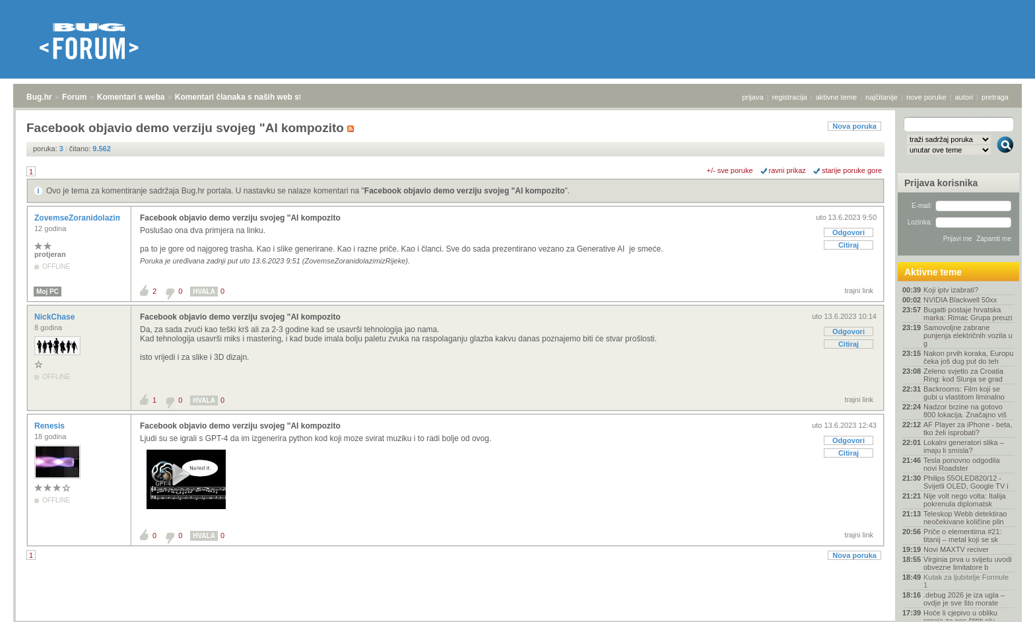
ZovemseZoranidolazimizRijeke (94, 218)
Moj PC (47, 291)
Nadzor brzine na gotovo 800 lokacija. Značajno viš (965, 411)
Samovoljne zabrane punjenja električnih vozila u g (968, 335)
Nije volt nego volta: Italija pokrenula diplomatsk (964, 500)
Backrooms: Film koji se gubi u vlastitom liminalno (964, 393)
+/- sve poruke (730, 170)
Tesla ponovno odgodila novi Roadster (961, 464)
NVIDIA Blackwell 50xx (960, 300)
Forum (74, 97)
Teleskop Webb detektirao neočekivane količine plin (965, 518)
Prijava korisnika (941, 183)
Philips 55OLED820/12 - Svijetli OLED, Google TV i (966, 482)
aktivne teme (836, 97)
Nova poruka (854, 126)
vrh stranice (999, 603)
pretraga (995, 97)
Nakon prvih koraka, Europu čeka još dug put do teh (968, 357)
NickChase (55, 317)
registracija (789, 97)
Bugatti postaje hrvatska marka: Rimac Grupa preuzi (968, 314)
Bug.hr (39, 97)
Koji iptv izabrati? (950, 290)
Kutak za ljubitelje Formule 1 (966, 581)
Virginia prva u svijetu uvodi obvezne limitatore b (967, 563)
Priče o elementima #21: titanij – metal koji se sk (962, 535)
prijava (752, 97)
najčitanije (881, 97)
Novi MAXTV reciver (956, 549)
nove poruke (926, 97)
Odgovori (848, 232)
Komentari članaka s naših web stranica (250, 97)
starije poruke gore (852, 170)
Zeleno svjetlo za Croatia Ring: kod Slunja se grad (963, 375)
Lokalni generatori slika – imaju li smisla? (963, 446)
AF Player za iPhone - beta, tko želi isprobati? (968, 428)
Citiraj (848, 245)
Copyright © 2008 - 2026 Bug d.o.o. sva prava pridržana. (517, 618)
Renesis (50, 426)
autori (964, 97)
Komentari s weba (131, 97)
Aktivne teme (933, 272)
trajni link (859, 290)
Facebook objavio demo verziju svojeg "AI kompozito (464, 190)
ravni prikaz (787, 170)
